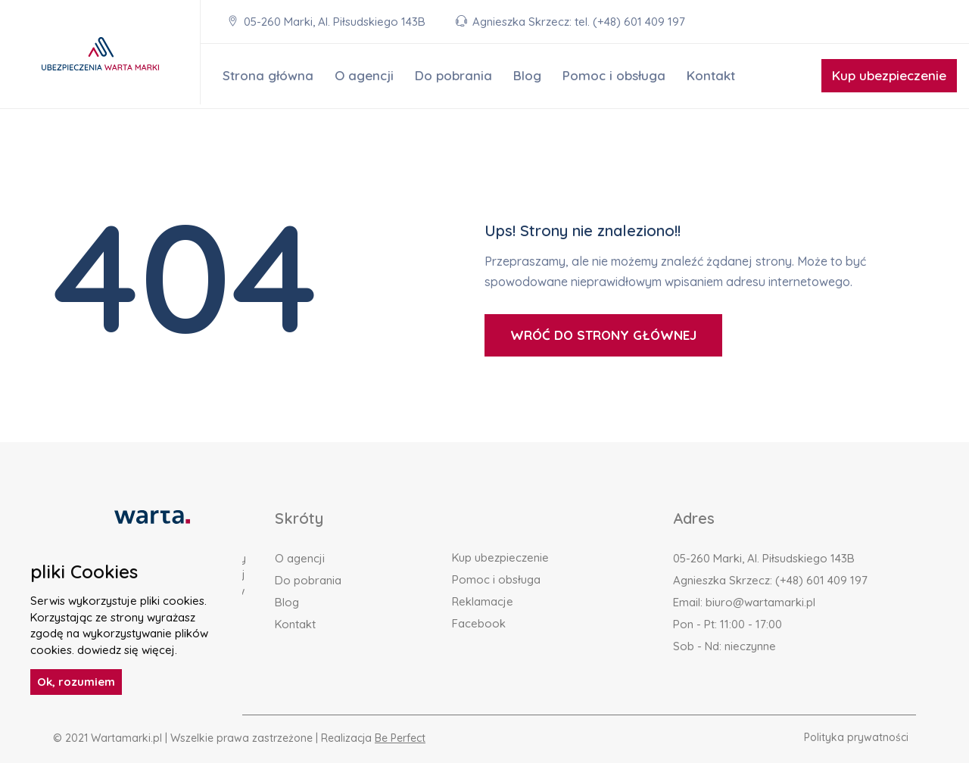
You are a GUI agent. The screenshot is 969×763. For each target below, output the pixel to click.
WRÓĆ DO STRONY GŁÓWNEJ (603, 335)
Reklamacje (482, 601)
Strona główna (268, 75)
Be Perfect (400, 738)
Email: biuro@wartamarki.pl (744, 602)
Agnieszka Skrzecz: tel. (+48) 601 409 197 (570, 21)
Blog (527, 75)
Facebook (479, 623)
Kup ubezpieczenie (889, 75)
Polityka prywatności (856, 737)
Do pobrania (453, 75)
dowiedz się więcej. (127, 650)
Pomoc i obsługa (613, 75)
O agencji (364, 75)
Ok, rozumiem (76, 681)
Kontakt (711, 75)
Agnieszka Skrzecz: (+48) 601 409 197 (770, 580)
